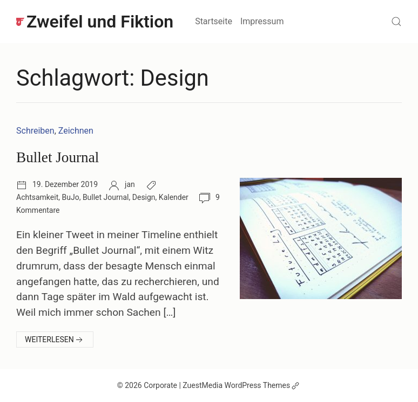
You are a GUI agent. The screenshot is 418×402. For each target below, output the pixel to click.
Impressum (262, 21)
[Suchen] (396, 21)
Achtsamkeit (37, 197)
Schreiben (35, 131)
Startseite (213, 21)
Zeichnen (75, 131)
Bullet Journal (57, 157)
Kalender (173, 197)
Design (144, 197)
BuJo (70, 197)
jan (130, 184)
